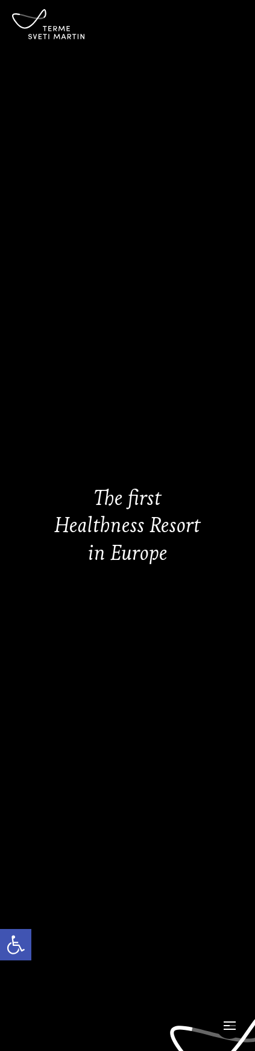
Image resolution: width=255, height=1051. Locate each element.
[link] (15, 944)
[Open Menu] (230, 1025)
